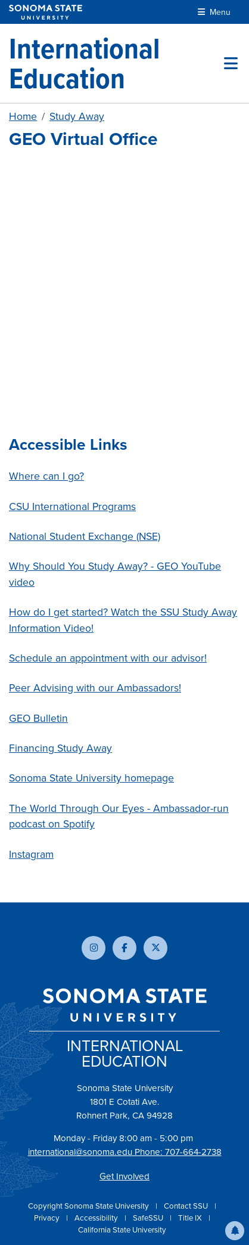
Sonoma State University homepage (91, 778)
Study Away (76, 116)
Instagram (31, 854)
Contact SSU (187, 1206)
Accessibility (97, 1218)
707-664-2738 (193, 1152)
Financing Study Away (60, 748)
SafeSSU (149, 1218)
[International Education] (116, 63)
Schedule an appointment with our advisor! (108, 658)
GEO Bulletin (38, 718)
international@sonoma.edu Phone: (96, 1152)
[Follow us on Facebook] (124, 948)
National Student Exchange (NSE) (84, 536)
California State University (122, 1229)
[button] (234, 1230)
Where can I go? (46, 476)
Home (23, 116)
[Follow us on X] (155, 948)
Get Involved (124, 1176)
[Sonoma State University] (45, 12)
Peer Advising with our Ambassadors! (95, 688)
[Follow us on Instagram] (93, 948)
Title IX (191, 1218)
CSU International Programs (72, 506)
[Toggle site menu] (231, 63)
